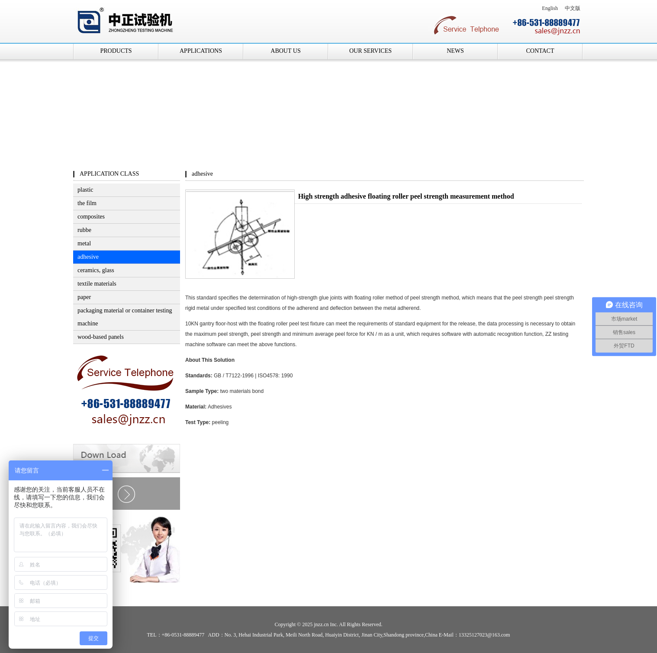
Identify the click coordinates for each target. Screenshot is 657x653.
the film (87, 203)
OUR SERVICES (370, 51)
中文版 (572, 8)
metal (84, 243)
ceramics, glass (95, 270)
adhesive (88, 257)
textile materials (96, 283)
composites (91, 216)
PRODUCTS (116, 51)
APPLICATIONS (201, 51)
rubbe (84, 230)
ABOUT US (285, 51)
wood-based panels (100, 337)
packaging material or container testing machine (124, 317)
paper (84, 297)
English (550, 8)
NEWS (455, 51)
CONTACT (540, 51)
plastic (85, 190)
